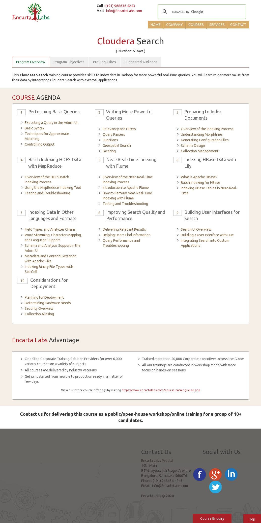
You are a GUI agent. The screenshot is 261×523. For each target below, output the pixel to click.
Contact (238, 25)
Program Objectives (69, 62)
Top (252, 519)
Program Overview (30, 62)
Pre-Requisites (104, 62)
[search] (201, 12)
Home (156, 25)
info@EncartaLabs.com (124, 11)
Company (174, 25)
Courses (196, 25)
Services (217, 25)
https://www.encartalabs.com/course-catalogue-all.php (161, 390)
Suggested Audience (141, 62)
